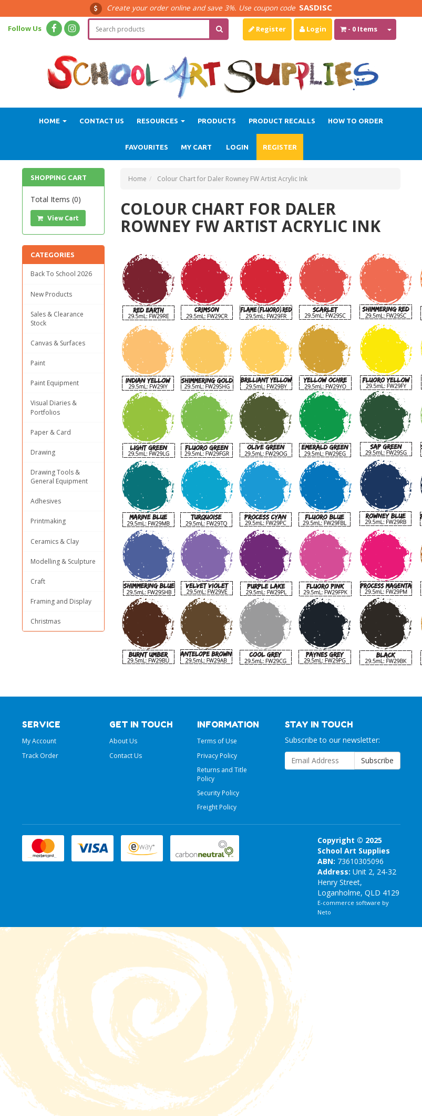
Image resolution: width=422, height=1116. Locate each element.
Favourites (146, 147)
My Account (39, 740)
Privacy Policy (217, 755)
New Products (51, 294)
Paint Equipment (54, 382)
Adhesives (45, 501)
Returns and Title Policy (222, 774)
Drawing (42, 452)
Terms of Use (217, 740)
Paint (37, 363)
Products (217, 120)
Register (267, 29)
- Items (358, 29)
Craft (37, 581)
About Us (123, 740)
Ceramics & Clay (54, 541)
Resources (161, 120)
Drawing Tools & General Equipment (59, 477)
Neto (324, 912)
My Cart (196, 147)
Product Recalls (282, 120)
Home (53, 120)
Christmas (45, 621)
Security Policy (218, 792)
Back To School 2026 (61, 273)
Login (313, 29)
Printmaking (48, 521)
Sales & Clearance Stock (57, 319)
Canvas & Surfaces (57, 343)
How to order (355, 120)
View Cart (58, 218)
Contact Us (101, 120)
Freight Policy (216, 807)
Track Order (40, 755)
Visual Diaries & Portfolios (53, 407)
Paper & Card (50, 432)
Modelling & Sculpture (63, 561)
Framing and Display (60, 601)
